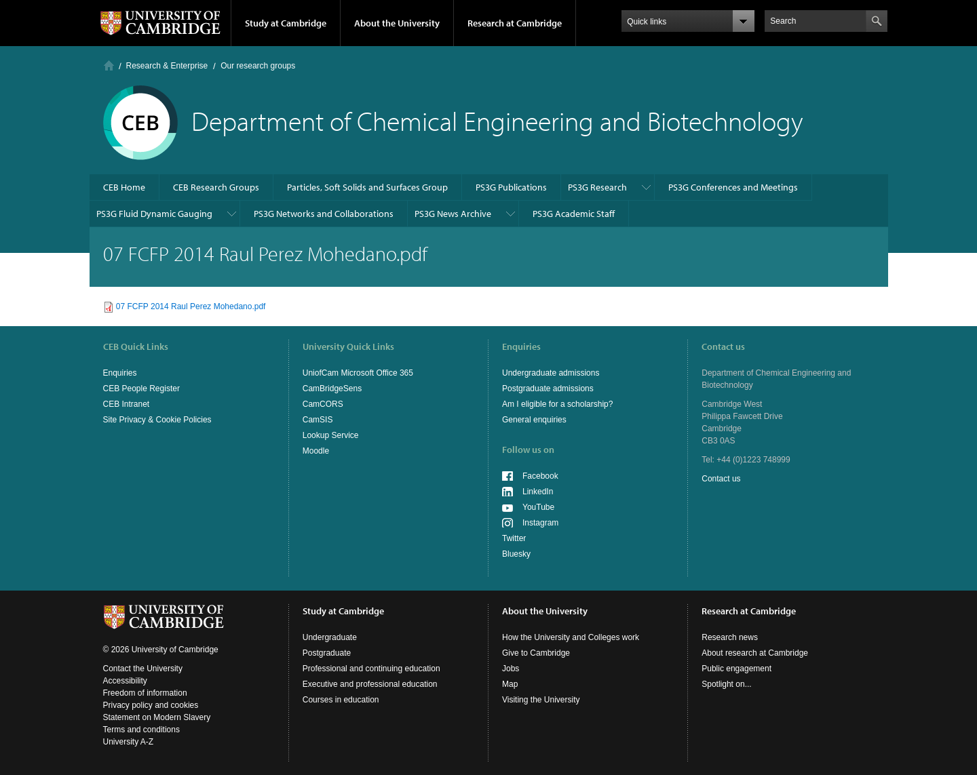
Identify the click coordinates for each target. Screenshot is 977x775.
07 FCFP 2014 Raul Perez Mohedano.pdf (191, 306)
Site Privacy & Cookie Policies (157, 419)
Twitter (514, 538)
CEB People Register (141, 388)
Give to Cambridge (536, 653)
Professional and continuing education (371, 668)
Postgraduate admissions (548, 388)
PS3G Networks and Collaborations (324, 213)
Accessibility (125, 680)
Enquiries (120, 373)
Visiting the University (541, 699)
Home (109, 65)
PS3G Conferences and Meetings (733, 187)
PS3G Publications (511, 187)
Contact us (721, 478)
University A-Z (128, 742)
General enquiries (534, 419)
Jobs (510, 668)
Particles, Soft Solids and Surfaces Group (367, 187)
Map (510, 684)
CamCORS (323, 404)
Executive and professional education (370, 684)
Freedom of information (145, 693)
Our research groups (258, 66)
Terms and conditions (141, 729)
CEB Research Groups (216, 187)
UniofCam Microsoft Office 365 (358, 373)
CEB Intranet (126, 404)
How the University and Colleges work (570, 637)
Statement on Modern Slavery (157, 717)
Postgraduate (327, 653)
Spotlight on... (726, 684)
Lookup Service (331, 435)
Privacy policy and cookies (151, 705)
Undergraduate (330, 637)
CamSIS (318, 419)
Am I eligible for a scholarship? (557, 404)
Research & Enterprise (167, 66)
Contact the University (143, 668)
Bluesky (516, 554)
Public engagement (736, 668)
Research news (730, 637)
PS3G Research (597, 187)
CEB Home (124, 187)
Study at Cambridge (285, 23)
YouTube (538, 507)
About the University (397, 23)
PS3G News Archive (453, 213)
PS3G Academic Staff (574, 213)
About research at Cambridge (755, 653)
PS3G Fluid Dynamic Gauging (154, 213)
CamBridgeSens (332, 388)
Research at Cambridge (514, 23)
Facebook (540, 476)
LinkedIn (537, 491)
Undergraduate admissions (550, 373)
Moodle (316, 451)
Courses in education (341, 699)
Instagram (540, 523)
